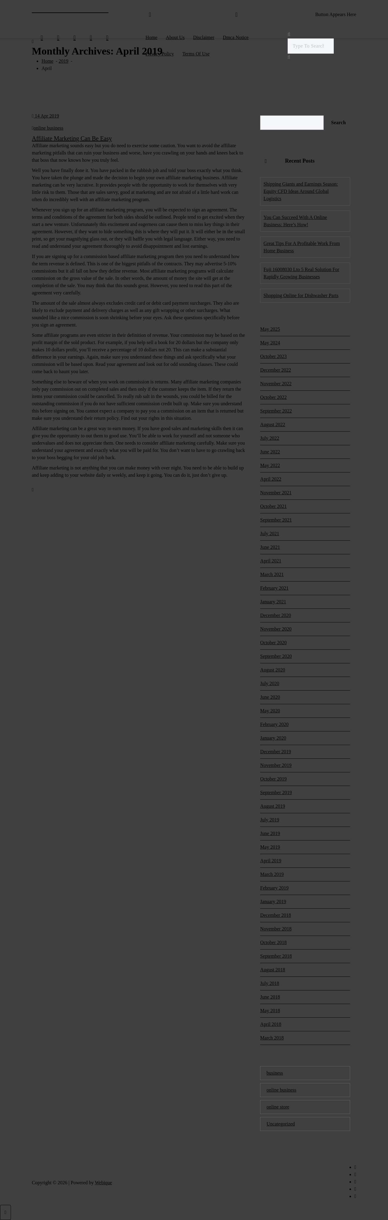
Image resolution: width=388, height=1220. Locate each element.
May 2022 (270, 465)
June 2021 (270, 547)
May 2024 (270, 342)
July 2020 (269, 683)
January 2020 (273, 738)
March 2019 (272, 874)
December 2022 (275, 370)
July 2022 (269, 438)
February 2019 (274, 887)
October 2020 (273, 642)
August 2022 (272, 424)
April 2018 (270, 1024)
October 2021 (273, 506)
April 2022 (270, 479)
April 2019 (270, 860)
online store (277, 1106)
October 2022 (273, 397)
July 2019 (269, 819)
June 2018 (270, 997)
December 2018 (275, 915)
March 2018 (272, 1037)
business (274, 1073)
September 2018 (276, 956)
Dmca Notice (236, 37)
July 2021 (269, 533)
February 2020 (274, 724)
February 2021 (274, 588)
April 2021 (270, 560)
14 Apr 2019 (45, 115)
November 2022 (276, 383)
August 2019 (272, 806)
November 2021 (276, 492)
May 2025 (270, 329)
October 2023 (273, 356)
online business (48, 128)
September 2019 (276, 792)
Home (151, 37)
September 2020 (276, 656)
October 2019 (273, 778)
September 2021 (276, 519)
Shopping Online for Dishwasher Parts (300, 295)
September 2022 (276, 410)
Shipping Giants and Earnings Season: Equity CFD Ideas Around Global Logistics (300, 191)
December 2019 (275, 751)
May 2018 (270, 1010)
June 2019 (270, 833)
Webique (103, 1182)
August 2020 (272, 669)
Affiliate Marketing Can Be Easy (72, 138)
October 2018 (273, 942)
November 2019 (276, 765)
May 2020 (270, 710)
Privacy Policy (160, 53)
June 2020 (270, 697)
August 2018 (272, 969)
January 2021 (273, 601)
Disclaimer (203, 37)
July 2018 (269, 983)
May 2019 (270, 847)
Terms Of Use (196, 53)
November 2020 (276, 629)
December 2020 (275, 615)
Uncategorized (280, 1123)
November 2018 (276, 928)
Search (338, 122)
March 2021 (272, 574)
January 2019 (273, 901)
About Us (175, 37)
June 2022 (270, 451)
